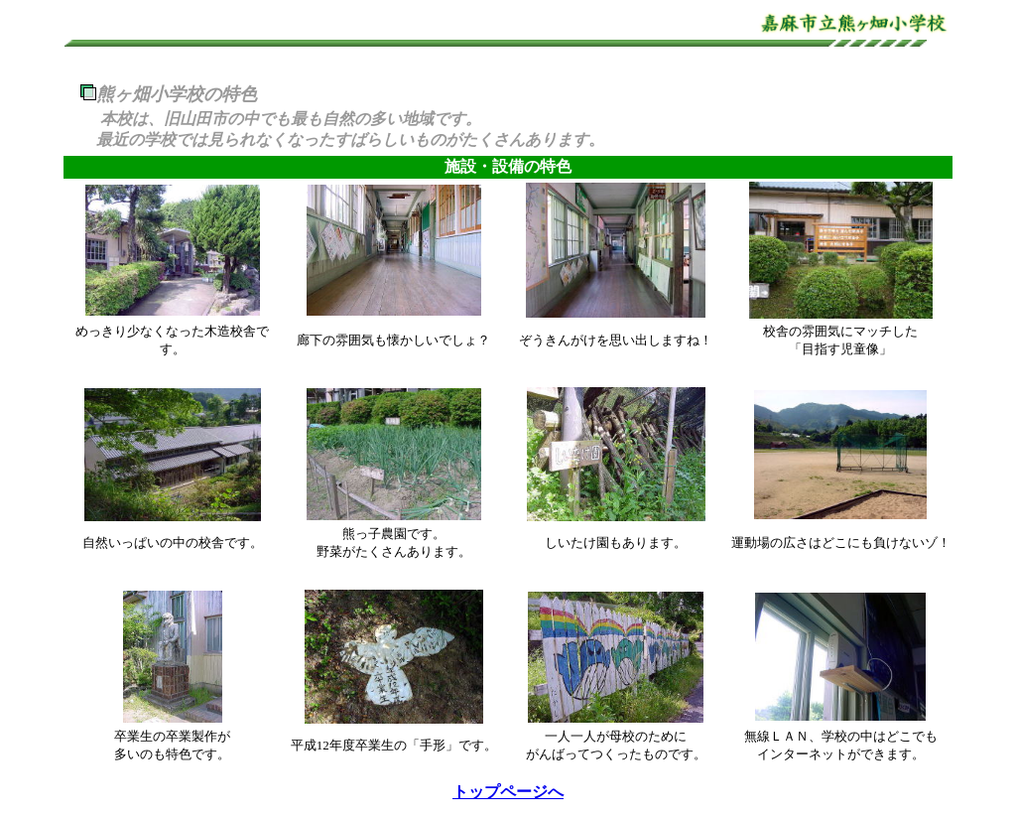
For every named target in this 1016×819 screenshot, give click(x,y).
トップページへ (508, 791)
